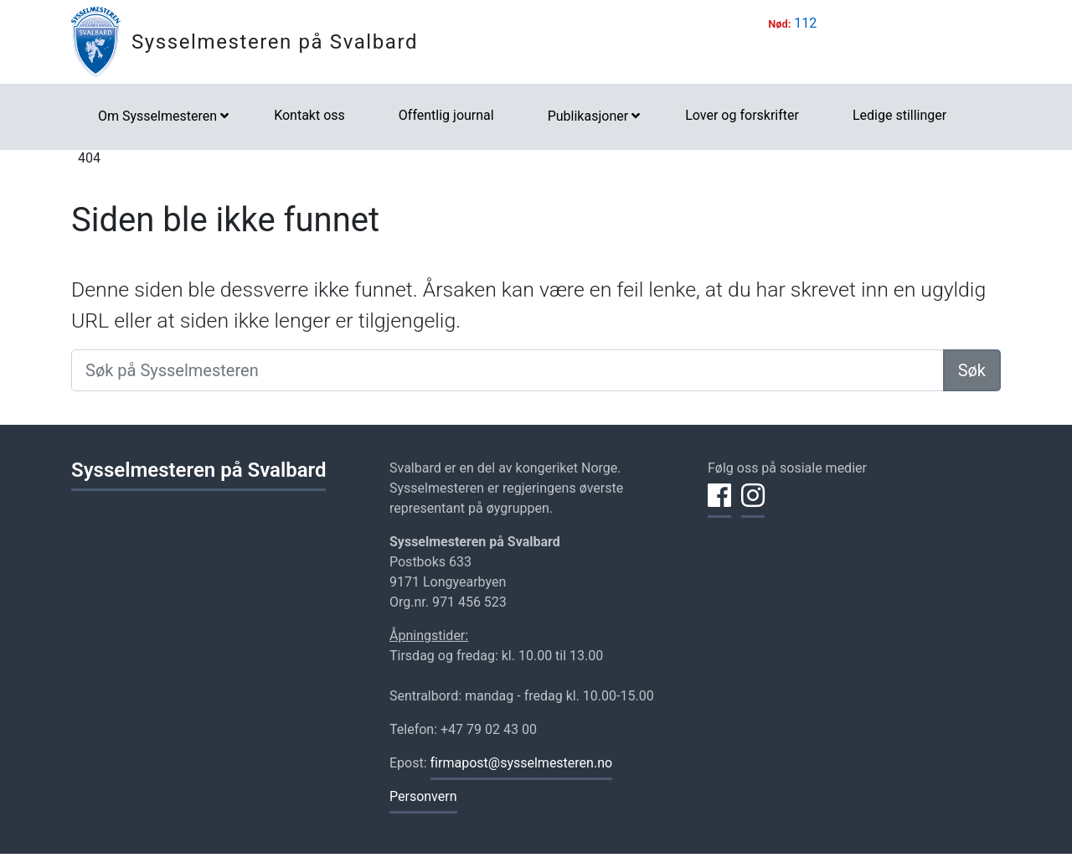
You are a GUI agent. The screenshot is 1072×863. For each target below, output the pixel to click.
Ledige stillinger (899, 115)
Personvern (423, 796)
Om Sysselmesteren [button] (157, 116)
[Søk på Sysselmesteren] (507, 370)
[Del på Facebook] (719, 505)
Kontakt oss (309, 115)
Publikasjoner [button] (588, 116)
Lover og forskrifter (742, 115)
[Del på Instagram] (753, 505)
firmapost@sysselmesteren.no (521, 763)
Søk (972, 370)
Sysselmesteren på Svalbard (274, 42)
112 (805, 23)
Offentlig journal (446, 115)
